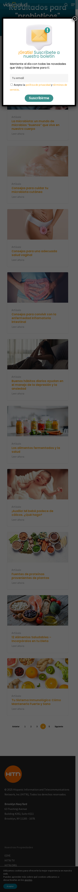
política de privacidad (38, 84)
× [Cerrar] (75, 18)
